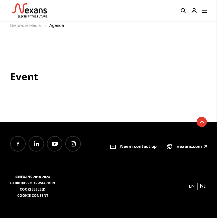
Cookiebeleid (32, 189)
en (192, 186)
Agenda (56, 25)
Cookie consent (32, 195)
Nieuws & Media (26, 25)
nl (202, 186)
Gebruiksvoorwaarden (32, 183)
